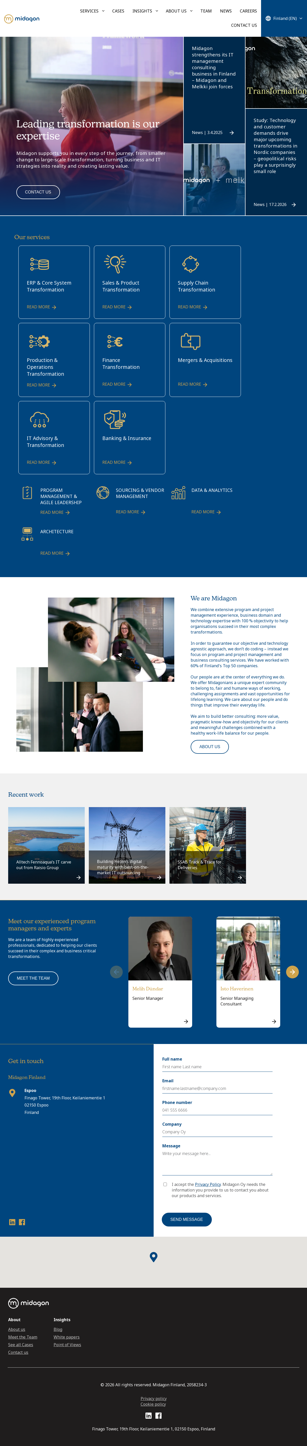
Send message (186, 1219)
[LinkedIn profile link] (12, 1223)
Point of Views (67, 1344)
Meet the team (33, 978)
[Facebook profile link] (22, 1223)
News (226, 11)
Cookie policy (153, 1404)
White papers (67, 1337)
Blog (58, 1329)
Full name (172, 1059)
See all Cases (20, 1344)
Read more (42, 307)
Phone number (177, 1102)
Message (171, 1146)
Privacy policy (154, 1398)
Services (89, 11)
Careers (248, 11)
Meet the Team (22, 1337)
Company (171, 1124)
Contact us (244, 25)
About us (176, 11)
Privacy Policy (208, 1184)
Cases (118, 11)
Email (168, 1081)
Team (206, 11)
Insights (142, 11)
